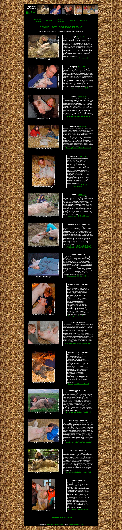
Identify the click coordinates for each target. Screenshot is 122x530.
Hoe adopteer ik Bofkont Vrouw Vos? (78, 472)
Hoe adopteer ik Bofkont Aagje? (78, 58)
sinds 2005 (82, 67)
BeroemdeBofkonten (61, 20)
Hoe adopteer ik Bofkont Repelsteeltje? (78, 442)
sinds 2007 (82, 97)
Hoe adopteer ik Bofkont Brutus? (78, 216)
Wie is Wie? (49, 20)
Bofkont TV (83, 20)
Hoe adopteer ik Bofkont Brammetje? (78, 148)
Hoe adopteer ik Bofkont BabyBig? (78, 88)
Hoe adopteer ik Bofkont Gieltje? (78, 276)
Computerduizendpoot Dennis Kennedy (76, 524)
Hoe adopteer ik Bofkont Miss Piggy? (78, 412)
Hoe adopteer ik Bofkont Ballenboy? (78, 246)
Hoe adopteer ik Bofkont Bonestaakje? (78, 185)
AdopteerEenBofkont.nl (61, 518)
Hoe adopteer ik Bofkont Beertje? (78, 116)
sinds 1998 (81, 37)
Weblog (72, 20)
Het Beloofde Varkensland (58, 524)
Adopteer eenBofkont (38, 20)
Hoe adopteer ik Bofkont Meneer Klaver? (78, 248)
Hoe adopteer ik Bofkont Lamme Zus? (78, 344)
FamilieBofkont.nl (77, 31)
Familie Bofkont (49, 524)
